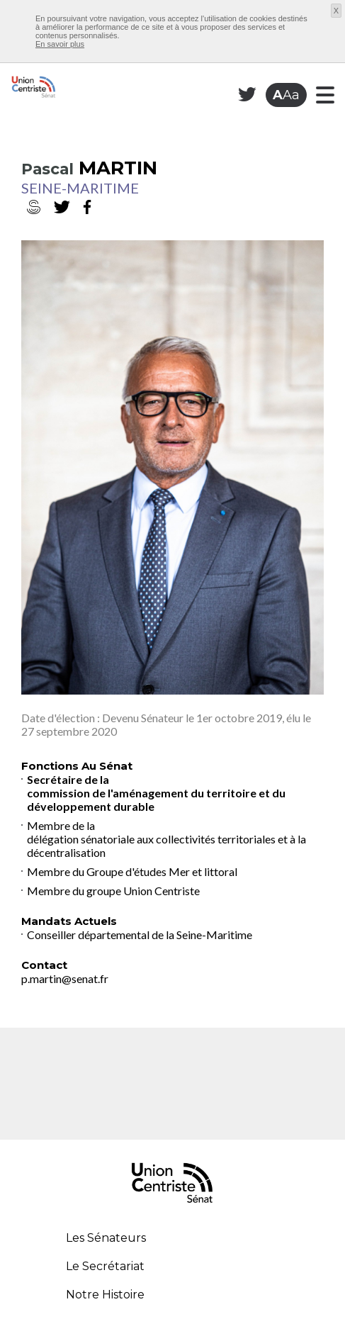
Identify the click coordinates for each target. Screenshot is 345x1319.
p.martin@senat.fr (64, 978)
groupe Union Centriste (143, 890)
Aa (286, 95)
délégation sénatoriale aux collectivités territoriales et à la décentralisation (166, 845)
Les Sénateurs (106, 1238)
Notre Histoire (105, 1294)
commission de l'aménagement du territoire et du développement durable (156, 799)
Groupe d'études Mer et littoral (161, 871)
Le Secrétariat (105, 1266)
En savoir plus (59, 44)
